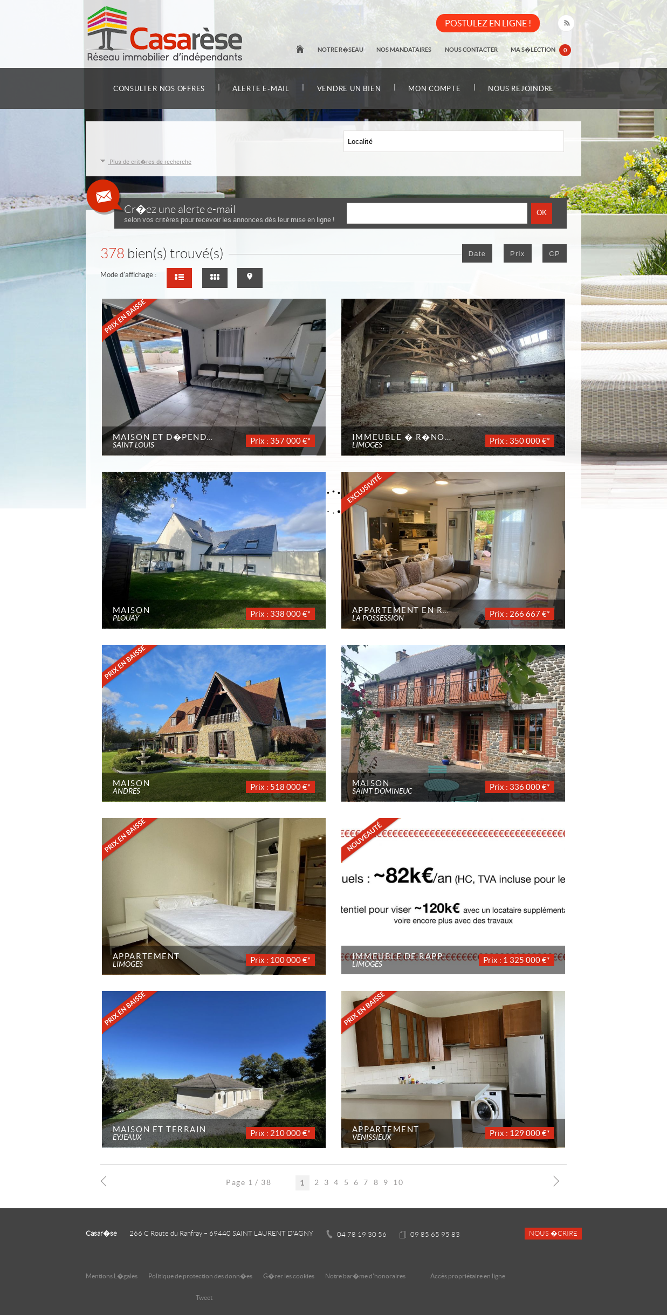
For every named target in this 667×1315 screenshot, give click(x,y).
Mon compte (435, 89)
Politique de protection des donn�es (200, 1275)
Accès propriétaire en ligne (467, 1275)
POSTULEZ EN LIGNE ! (488, 23)
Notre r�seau (342, 49)
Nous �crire (553, 1233)
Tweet (204, 1297)
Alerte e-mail (260, 89)
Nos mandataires (404, 49)
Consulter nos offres (157, 89)
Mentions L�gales (111, 1275)
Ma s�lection (541, 51)
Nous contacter (471, 49)
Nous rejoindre (522, 89)
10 (398, 1182)
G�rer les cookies (288, 1275)
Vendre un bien (349, 89)
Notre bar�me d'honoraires (366, 1275)
